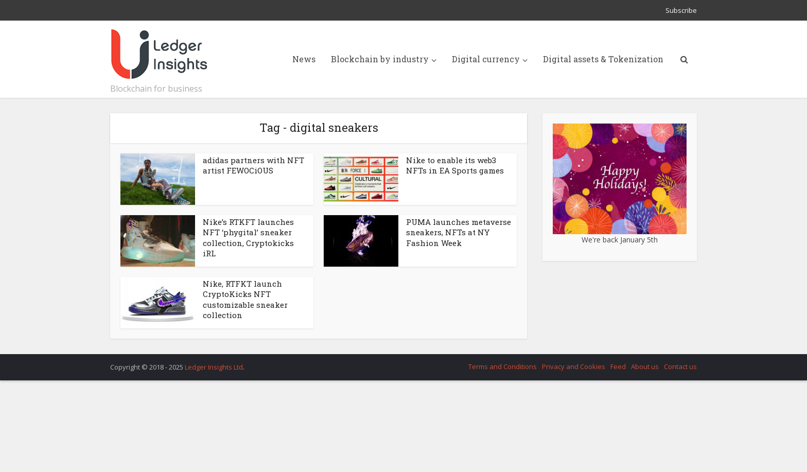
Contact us (680, 366)
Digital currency (486, 59)
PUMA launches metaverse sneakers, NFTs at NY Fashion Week (458, 232)
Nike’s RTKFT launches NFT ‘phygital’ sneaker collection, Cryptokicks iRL (248, 237)
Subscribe (681, 10)
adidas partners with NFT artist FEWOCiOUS (253, 165)
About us (645, 366)
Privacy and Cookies (573, 366)
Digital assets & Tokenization (603, 59)
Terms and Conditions (502, 366)
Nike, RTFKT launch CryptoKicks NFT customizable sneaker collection (245, 299)
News (303, 59)
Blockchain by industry (380, 59)
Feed (618, 366)
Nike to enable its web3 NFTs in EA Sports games (455, 165)
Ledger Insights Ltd (214, 367)
